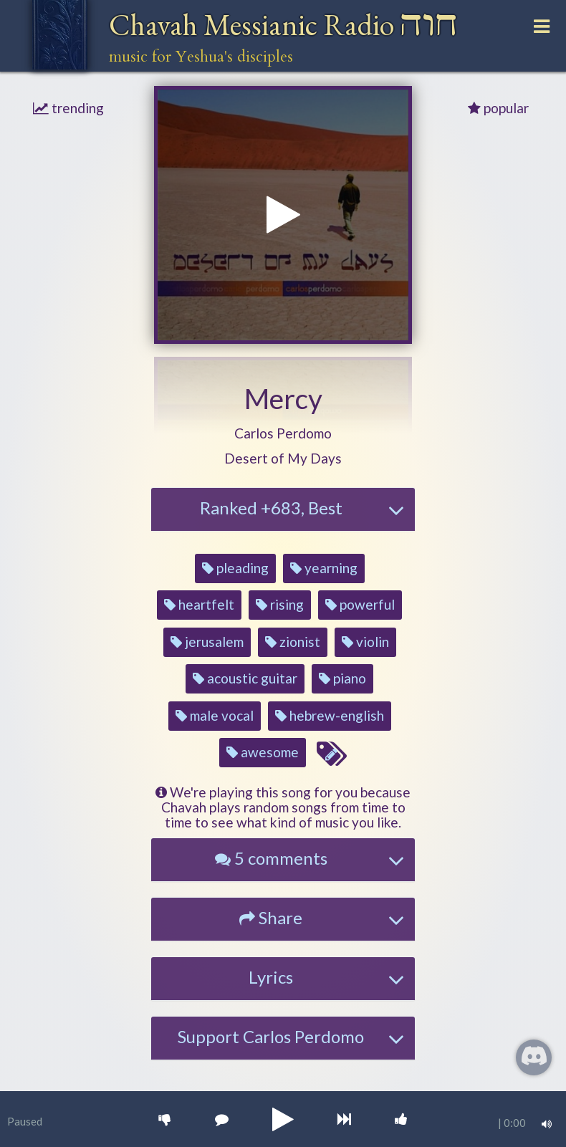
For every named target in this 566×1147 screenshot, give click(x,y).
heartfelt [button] (199, 604)
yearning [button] (324, 568)
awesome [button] (262, 752)
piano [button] (342, 678)
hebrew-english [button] (329, 715)
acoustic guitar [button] (245, 678)
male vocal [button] (215, 715)
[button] (283, 433)
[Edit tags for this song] (331, 754)
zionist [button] (292, 641)
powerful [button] (360, 604)
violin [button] (365, 641)
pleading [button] (235, 568)
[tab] (283, 509)
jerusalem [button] (207, 641)
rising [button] (280, 604)
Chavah (283, 24)
